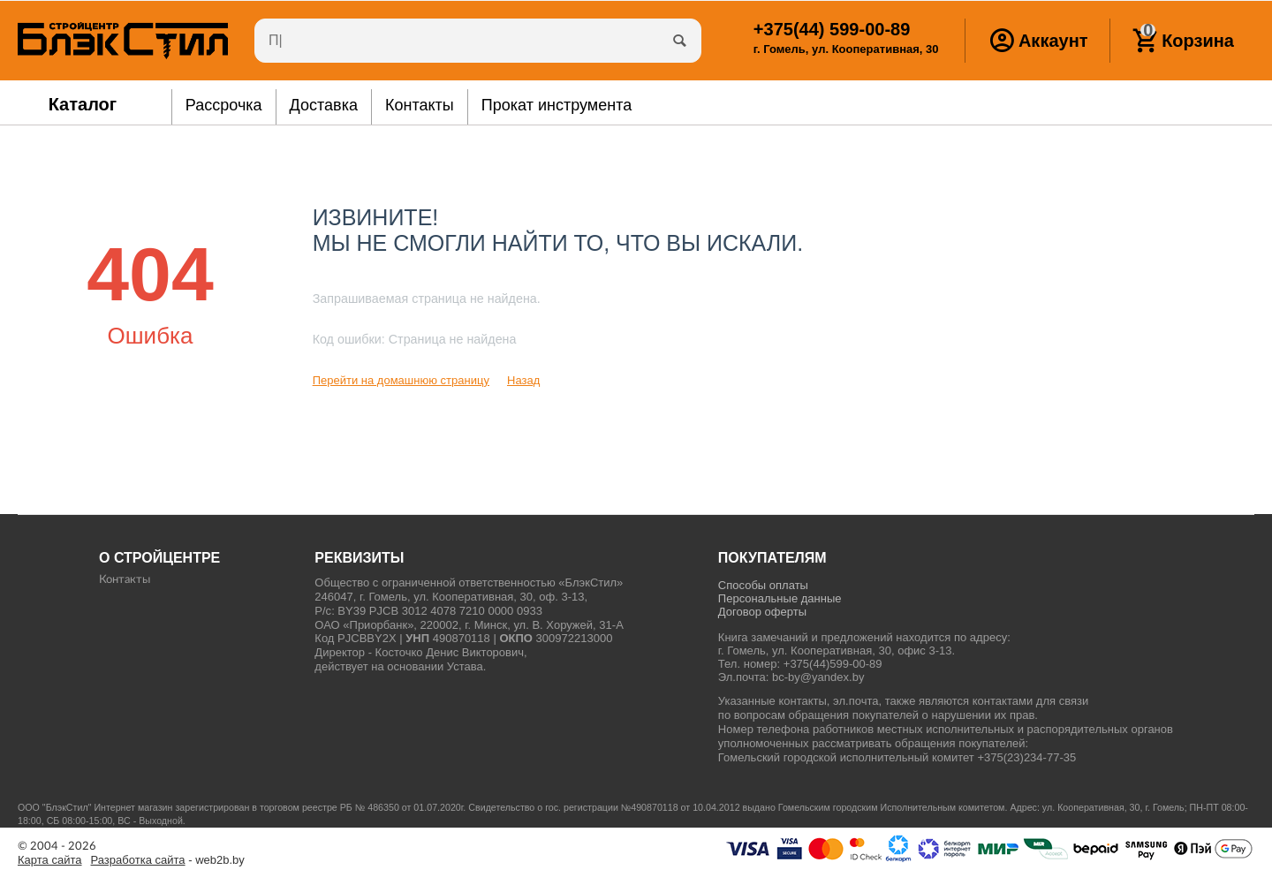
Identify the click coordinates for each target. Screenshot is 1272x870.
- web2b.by (168, 860)
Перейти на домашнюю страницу (401, 380)
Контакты (124, 580)
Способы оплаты (763, 585)
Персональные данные (780, 598)
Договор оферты (762, 611)
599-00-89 (831, 29)
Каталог (83, 104)
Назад (523, 380)
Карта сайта (50, 860)
